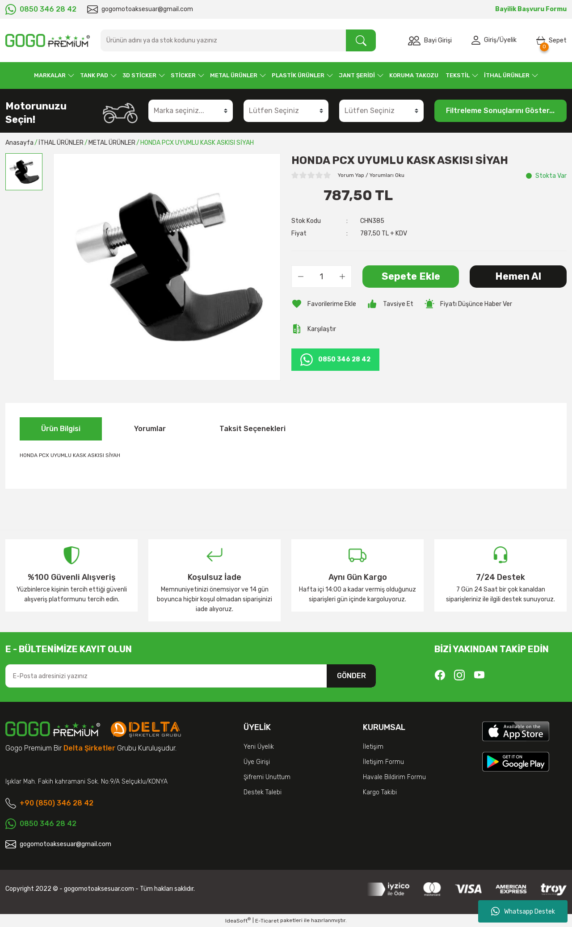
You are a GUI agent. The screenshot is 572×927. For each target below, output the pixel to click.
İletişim (373, 747)
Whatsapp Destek (523, 911)
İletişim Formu (383, 762)
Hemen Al (518, 276)
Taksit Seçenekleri (252, 428)
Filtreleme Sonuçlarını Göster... (500, 110)
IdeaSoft (238, 920)
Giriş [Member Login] (490, 40)
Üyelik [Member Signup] (508, 40)
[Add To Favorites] (323, 303)
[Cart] (551, 40)
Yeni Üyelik (259, 747)
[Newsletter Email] (190, 676)
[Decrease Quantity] (301, 276)
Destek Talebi (263, 792)
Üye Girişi (257, 762)
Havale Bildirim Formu (394, 777)
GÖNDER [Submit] (351, 675)
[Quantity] (321, 276)
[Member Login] (477, 40)
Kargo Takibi (380, 792)
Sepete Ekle (411, 276)
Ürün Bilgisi (60, 428)
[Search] (238, 40)
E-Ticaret (267, 921)
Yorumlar (150, 428)
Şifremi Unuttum (267, 777)
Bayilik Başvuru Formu (531, 9)
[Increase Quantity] (342, 276)
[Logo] (47, 40)
